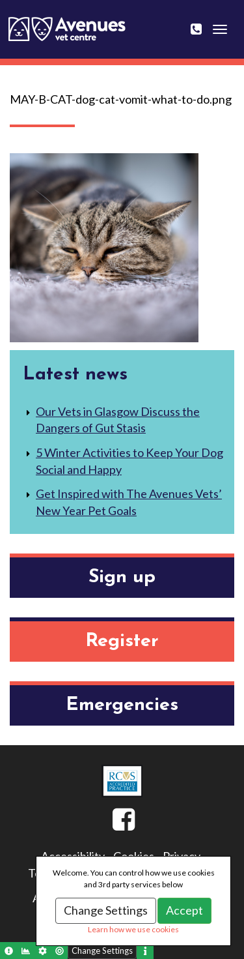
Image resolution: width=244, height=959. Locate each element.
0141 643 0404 (204, 21)
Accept (184, 910)
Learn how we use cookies (133, 929)
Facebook (112, 824)
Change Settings (106, 910)
